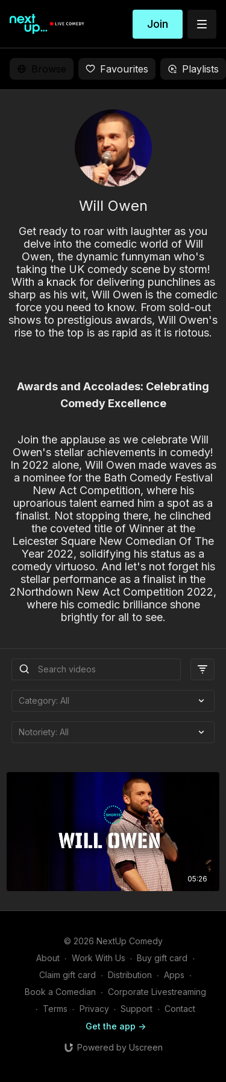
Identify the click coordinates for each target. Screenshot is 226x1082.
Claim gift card (67, 975)
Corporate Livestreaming (157, 992)
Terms (55, 1008)
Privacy (94, 1008)
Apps (174, 975)
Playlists (193, 69)
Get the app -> (116, 1026)
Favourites (117, 69)
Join (157, 24)
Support (136, 1008)
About (48, 958)
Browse (41, 69)
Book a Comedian (60, 992)
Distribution (130, 975)
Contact (180, 1008)
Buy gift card (162, 958)
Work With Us (98, 958)
